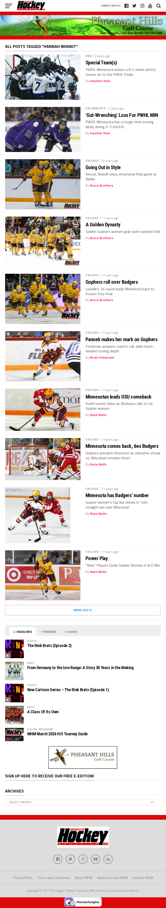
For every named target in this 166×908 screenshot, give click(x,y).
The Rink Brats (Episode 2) (49, 645)
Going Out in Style (103, 167)
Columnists (96, 108)
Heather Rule (100, 80)
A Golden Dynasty (103, 225)
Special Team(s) (101, 63)
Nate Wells (98, 414)
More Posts (83, 610)
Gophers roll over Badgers (112, 282)
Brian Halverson (102, 357)
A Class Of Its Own (43, 711)
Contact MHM (142, 877)
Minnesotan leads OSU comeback (119, 397)
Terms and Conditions (53, 877)
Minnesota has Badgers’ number (117, 495)
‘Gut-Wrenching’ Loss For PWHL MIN (122, 115)
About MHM (84, 877)
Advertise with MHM (112, 877)
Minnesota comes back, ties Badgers (122, 446)
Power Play (97, 558)
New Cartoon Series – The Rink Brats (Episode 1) (68, 689)
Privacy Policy (23, 877)
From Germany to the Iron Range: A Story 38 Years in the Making (80, 667)
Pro (89, 56)
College (92, 160)
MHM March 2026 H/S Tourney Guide (57, 733)
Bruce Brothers (101, 185)
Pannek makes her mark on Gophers (122, 339)
